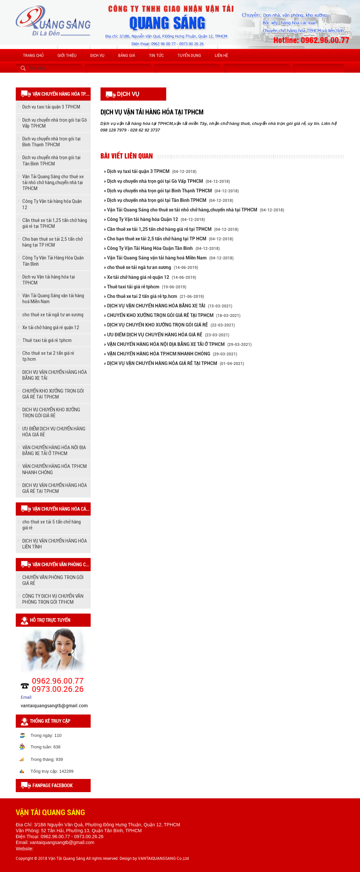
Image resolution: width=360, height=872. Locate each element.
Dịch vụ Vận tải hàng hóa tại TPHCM (48, 280)
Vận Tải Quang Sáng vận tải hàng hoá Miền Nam (53, 298)
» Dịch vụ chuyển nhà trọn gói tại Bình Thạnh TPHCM (171, 190)
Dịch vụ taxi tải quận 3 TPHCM (51, 107)
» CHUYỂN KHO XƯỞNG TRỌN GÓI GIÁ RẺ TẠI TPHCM (172, 315)
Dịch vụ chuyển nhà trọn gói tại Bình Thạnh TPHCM (51, 141)
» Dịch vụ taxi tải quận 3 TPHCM (150, 171)
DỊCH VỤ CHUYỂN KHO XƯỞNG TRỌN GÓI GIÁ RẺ (51, 412)
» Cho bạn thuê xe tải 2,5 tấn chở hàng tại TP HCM (168, 238)
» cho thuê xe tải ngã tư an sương (151, 267)
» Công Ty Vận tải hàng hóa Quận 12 (154, 219)
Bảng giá (126, 55)
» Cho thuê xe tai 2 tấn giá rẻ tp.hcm (154, 296)
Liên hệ (221, 55)
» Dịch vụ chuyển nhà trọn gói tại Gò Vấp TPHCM (167, 181)
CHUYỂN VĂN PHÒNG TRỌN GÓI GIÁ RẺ (52, 580)
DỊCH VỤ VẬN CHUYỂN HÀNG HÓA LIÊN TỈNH (54, 544)
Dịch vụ (97, 55)
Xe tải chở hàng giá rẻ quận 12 (50, 327)
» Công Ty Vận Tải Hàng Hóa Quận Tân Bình (162, 248)
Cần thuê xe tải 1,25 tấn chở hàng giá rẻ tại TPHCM (54, 223)
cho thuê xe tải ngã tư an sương (52, 314)
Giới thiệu (67, 55)
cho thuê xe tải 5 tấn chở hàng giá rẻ (51, 525)
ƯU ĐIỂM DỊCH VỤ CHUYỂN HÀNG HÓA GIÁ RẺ (53, 431)
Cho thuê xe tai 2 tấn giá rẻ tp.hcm (48, 356)
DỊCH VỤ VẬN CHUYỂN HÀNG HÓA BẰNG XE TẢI (54, 375)
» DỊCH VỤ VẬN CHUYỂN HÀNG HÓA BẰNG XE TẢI (168, 305)
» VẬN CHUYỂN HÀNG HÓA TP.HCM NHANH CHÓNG (170, 353)
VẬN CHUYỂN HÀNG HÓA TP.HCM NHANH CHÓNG (54, 469)
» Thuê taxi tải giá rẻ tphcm (145, 286)
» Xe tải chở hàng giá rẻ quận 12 (150, 277)
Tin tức (156, 55)
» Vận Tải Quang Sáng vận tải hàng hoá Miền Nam (169, 257)
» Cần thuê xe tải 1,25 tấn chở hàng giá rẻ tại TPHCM (171, 229)
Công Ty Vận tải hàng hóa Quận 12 (52, 204)
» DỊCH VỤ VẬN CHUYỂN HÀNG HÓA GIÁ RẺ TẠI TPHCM (174, 363)
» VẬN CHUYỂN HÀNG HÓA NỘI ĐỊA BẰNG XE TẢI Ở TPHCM (178, 344)
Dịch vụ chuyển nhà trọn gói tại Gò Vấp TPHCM (54, 123)
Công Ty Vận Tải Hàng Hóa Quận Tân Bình (53, 260)
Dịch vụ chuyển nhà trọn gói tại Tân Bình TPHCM (51, 160)
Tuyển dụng (189, 55)
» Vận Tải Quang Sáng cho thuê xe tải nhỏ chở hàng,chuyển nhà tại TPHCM (194, 209)
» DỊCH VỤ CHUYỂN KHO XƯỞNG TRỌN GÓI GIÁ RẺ (169, 324)
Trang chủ (33, 55)
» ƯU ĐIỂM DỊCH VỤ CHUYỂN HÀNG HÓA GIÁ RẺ (166, 334)
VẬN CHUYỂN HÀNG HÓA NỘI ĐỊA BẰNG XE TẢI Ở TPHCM (54, 450)
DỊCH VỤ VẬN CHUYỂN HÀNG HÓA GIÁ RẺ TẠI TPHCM (54, 488)
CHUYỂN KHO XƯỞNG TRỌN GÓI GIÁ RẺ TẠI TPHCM (53, 394)
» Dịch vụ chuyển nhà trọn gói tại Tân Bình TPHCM (168, 200)
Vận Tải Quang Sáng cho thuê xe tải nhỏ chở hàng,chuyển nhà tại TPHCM (53, 182)
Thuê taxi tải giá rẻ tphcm (47, 340)
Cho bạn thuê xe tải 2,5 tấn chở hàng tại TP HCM (52, 242)
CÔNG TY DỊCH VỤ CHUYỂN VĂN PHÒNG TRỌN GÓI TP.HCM (52, 599)
